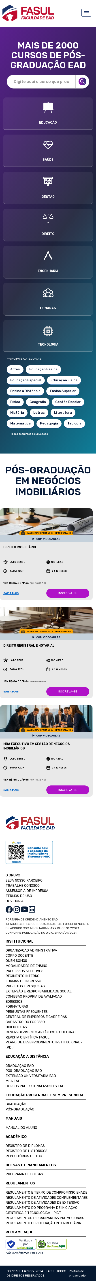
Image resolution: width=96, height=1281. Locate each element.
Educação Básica (43, 369)
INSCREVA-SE (67, 593)
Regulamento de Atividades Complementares (47, 1198)
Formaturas (17, 1007)
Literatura (63, 413)
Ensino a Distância (25, 391)
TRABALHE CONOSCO (23, 886)
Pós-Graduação (20, 1109)
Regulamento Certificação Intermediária (43, 1223)
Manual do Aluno (21, 1128)
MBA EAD (13, 1081)
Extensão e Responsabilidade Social (39, 991)
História (17, 413)
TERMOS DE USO (19, 896)
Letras (39, 413)
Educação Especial (25, 380)
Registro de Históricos (26, 1151)
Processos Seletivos (24, 971)
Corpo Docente (19, 956)
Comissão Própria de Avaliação (34, 996)
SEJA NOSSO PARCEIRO (24, 880)
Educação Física (64, 380)
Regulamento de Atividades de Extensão (42, 1203)
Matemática (20, 423)
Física (15, 402)
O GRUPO (13, 875)
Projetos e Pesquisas (25, 986)
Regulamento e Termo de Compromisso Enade (46, 1192)
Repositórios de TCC (24, 1156)
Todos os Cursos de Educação (29, 434)
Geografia (38, 402)
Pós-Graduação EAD (24, 1071)
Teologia (74, 423)
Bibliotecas (16, 1027)
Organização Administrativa (31, 950)
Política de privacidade (77, 1273)
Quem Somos (16, 961)
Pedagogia (49, 423)
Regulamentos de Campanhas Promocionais (45, 1218)
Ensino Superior (63, 391)
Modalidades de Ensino (26, 966)
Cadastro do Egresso (25, 1022)
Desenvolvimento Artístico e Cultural (41, 1032)
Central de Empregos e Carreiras (36, 1017)
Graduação (16, 1104)
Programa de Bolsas (24, 1174)
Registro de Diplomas (25, 1146)
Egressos (14, 1002)
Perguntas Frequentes (27, 1012)
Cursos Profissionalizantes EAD (35, 1086)
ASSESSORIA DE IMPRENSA (27, 891)
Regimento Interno (22, 976)
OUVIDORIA (14, 901)
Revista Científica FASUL (27, 1037)
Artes (15, 369)
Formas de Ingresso (23, 981)
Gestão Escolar (68, 402)
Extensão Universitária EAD (31, 1076)
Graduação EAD (20, 1066)
